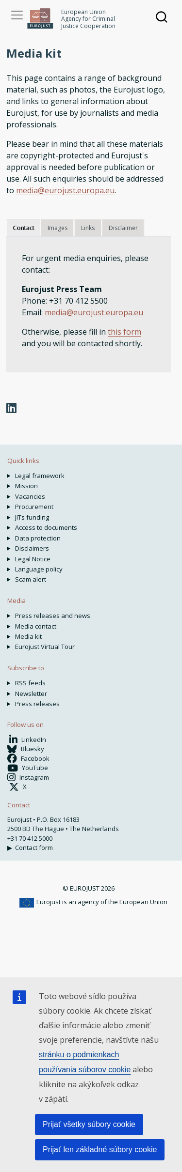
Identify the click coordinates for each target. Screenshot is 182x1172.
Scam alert (30, 579)
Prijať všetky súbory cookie (89, 1124)
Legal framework (40, 475)
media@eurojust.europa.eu (65, 190)
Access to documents (46, 527)
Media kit (28, 636)
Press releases (37, 703)
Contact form (34, 847)
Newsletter (31, 693)
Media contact (35, 626)
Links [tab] (88, 228)
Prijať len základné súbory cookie (100, 1149)
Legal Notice (32, 559)
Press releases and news (52, 615)
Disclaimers (32, 548)
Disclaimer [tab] (123, 228)
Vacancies (30, 496)
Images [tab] (57, 228)
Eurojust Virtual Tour (45, 646)
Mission (26, 485)
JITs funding (32, 517)
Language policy (39, 569)
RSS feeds (30, 683)
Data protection (38, 538)
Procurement (34, 506)
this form (124, 331)
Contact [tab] (23, 228)
